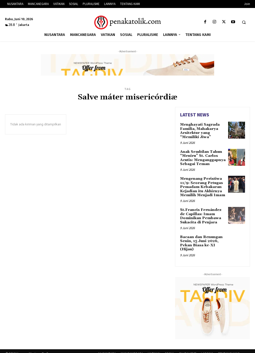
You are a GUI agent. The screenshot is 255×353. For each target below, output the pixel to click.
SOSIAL (170, 348)
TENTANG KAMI (229, 348)
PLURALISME (187, 348)
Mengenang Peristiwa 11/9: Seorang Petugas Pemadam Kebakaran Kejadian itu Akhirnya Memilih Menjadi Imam (202, 184)
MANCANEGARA (132, 348)
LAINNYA (207, 348)
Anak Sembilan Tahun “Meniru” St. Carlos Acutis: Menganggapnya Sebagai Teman (202, 156)
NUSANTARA (107, 348)
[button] (244, 22)
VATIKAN (154, 348)
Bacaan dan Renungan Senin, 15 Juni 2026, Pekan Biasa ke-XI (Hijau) (200, 238)
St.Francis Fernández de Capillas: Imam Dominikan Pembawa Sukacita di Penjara (202, 212)
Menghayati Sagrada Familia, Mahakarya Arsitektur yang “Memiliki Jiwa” (199, 130)
